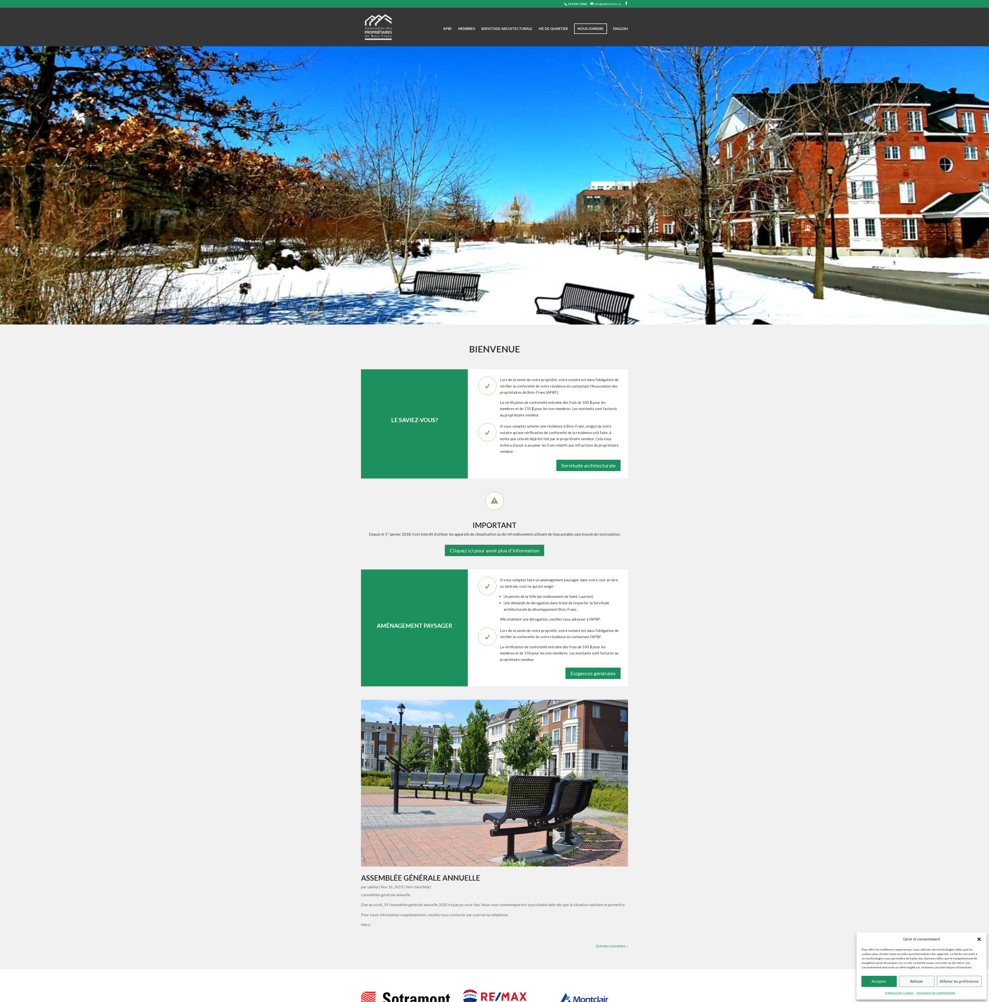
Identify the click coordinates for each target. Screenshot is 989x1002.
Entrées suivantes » (612, 946)
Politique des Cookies (899, 993)
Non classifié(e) (418, 887)
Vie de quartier (553, 29)
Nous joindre (591, 28)
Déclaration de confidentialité (935, 993)
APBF (447, 29)
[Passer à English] (620, 36)
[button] (979, 939)
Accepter (879, 981)
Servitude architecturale (506, 29)
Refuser (916, 981)
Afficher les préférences (959, 981)
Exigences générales (593, 673)
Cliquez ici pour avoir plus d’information (494, 550)
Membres (466, 29)
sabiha (372, 887)
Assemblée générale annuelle (420, 877)
